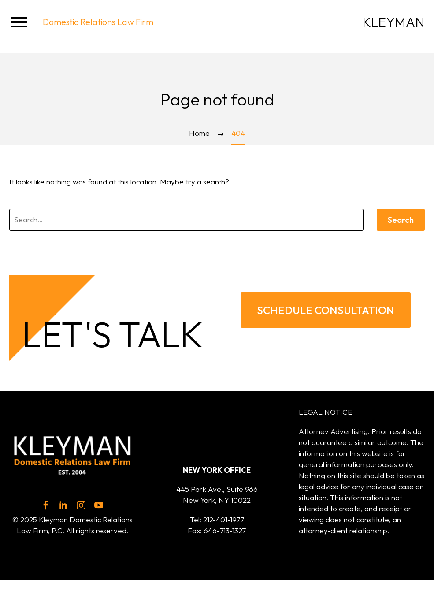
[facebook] (45, 505)
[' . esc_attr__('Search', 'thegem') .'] (186, 220)
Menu (19, 22)
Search (401, 219)
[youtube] (98, 505)
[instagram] (81, 505)
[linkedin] (63, 505)
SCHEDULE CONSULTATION (325, 310)
